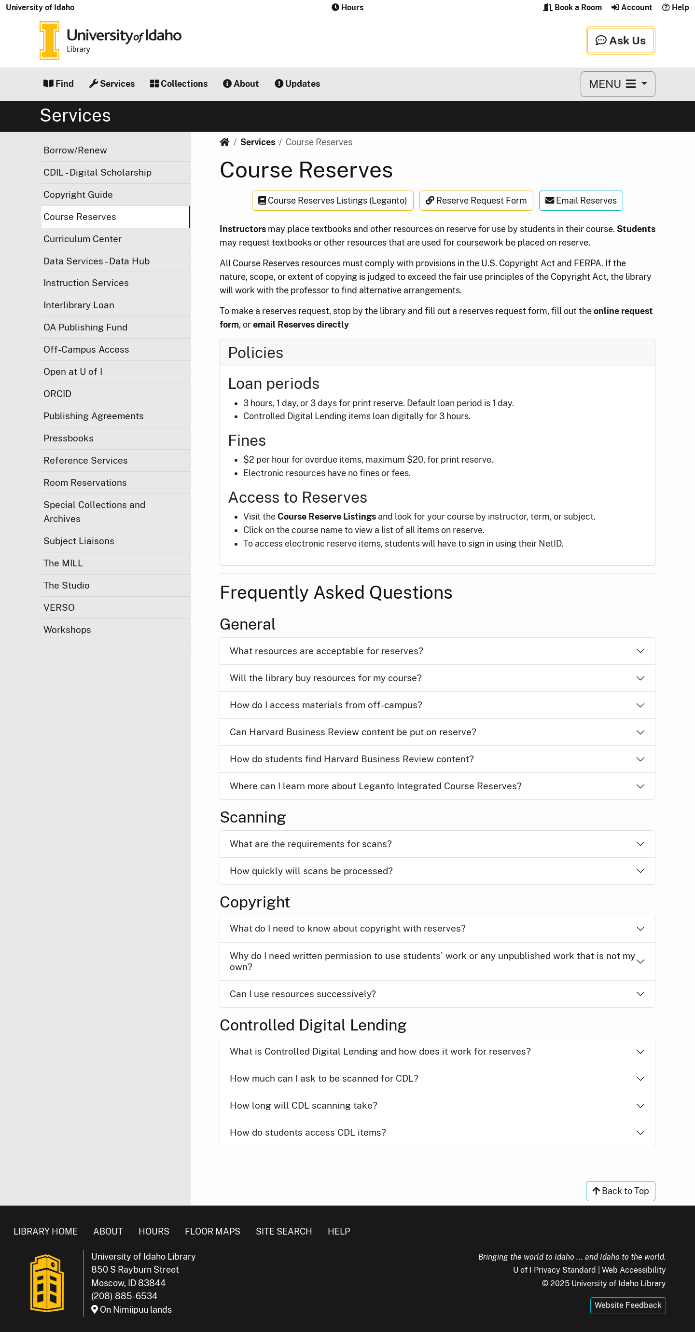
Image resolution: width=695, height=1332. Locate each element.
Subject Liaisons (78, 541)
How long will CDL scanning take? (303, 1105)
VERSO (59, 607)
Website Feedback (628, 1305)
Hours (154, 1231)
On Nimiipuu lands (131, 1310)
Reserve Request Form (476, 200)
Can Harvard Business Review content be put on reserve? (353, 732)
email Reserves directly (301, 324)
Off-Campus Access (86, 349)
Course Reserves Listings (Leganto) (332, 200)
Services (112, 84)
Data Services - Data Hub (96, 261)
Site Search (284, 1231)
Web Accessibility (634, 1270)
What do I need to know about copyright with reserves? (348, 928)
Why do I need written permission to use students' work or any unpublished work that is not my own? (432, 961)
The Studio (66, 585)
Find (58, 84)
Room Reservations (85, 482)
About (241, 84)
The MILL (63, 563)
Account (632, 7)
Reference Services (85, 460)
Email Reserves (581, 200)
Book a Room (572, 7)
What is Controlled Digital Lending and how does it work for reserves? (380, 1051)
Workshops (67, 629)
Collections (179, 84)
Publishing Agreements (93, 416)
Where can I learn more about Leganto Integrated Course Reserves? (376, 786)
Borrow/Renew (75, 150)
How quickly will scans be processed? (311, 870)
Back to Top (620, 1191)
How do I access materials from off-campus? (326, 705)
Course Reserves (79, 216)
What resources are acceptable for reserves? (326, 650)
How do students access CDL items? (308, 1132)
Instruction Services (86, 282)
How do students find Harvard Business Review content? (352, 759)
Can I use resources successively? (303, 994)
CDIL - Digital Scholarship (97, 172)
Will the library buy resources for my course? (326, 678)
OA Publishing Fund (85, 327)
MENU (614, 83)
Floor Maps (212, 1231)
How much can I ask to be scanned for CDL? (324, 1078)
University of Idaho (40, 7)
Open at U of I (72, 371)
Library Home (46, 1231)
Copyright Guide (78, 194)
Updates (297, 84)
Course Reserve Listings (327, 516)
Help (675, 7)
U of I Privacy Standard (554, 1270)
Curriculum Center (82, 238)
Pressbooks (68, 438)
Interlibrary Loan (78, 305)
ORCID (57, 393)
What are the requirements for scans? (311, 843)
